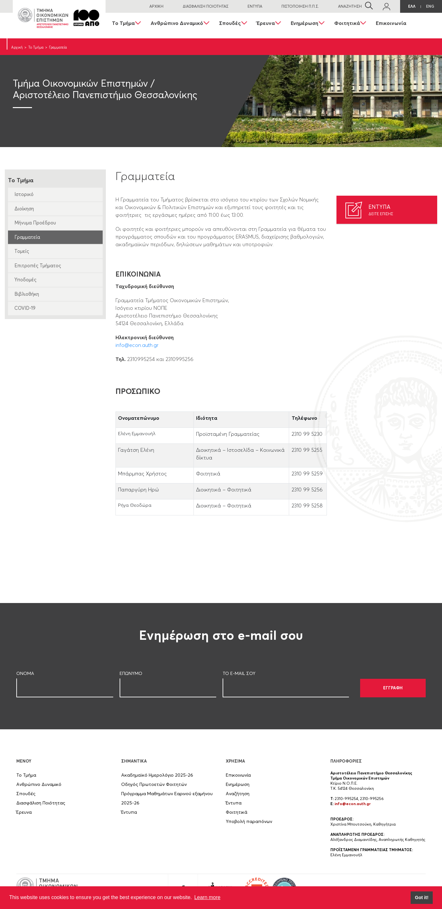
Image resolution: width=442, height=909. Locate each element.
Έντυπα (129, 812)
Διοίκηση (24, 209)
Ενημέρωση (304, 23)
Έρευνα (266, 23)
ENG (430, 6)
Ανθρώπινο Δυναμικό (177, 23)
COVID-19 (25, 308)
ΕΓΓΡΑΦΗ (393, 687)
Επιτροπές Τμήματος (37, 266)
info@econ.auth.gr (136, 345)
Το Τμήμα (123, 23)
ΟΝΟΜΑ (25, 673)
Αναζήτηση (237, 793)
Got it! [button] (421, 897)
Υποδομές (25, 280)
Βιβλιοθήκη (26, 294)
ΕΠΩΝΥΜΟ (131, 673)
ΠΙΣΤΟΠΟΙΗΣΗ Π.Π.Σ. (300, 6)
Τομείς (21, 251)
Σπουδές (230, 23)
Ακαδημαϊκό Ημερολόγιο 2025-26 (157, 775)
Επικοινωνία (391, 23)
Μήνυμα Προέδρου (35, 223)
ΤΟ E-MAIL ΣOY (239, 673)
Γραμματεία (27, 237)
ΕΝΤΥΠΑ (255, 6)
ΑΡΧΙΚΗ (156, 6)
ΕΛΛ (411, 6)
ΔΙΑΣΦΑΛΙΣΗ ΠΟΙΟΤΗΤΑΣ (205, 6)
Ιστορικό (24, 194)
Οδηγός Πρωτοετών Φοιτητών (154, 784)
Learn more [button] (207, 897)
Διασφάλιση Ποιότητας (40, 803)
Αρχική (17, 47)
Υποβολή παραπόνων (249, 821)
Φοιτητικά (347, 23)
